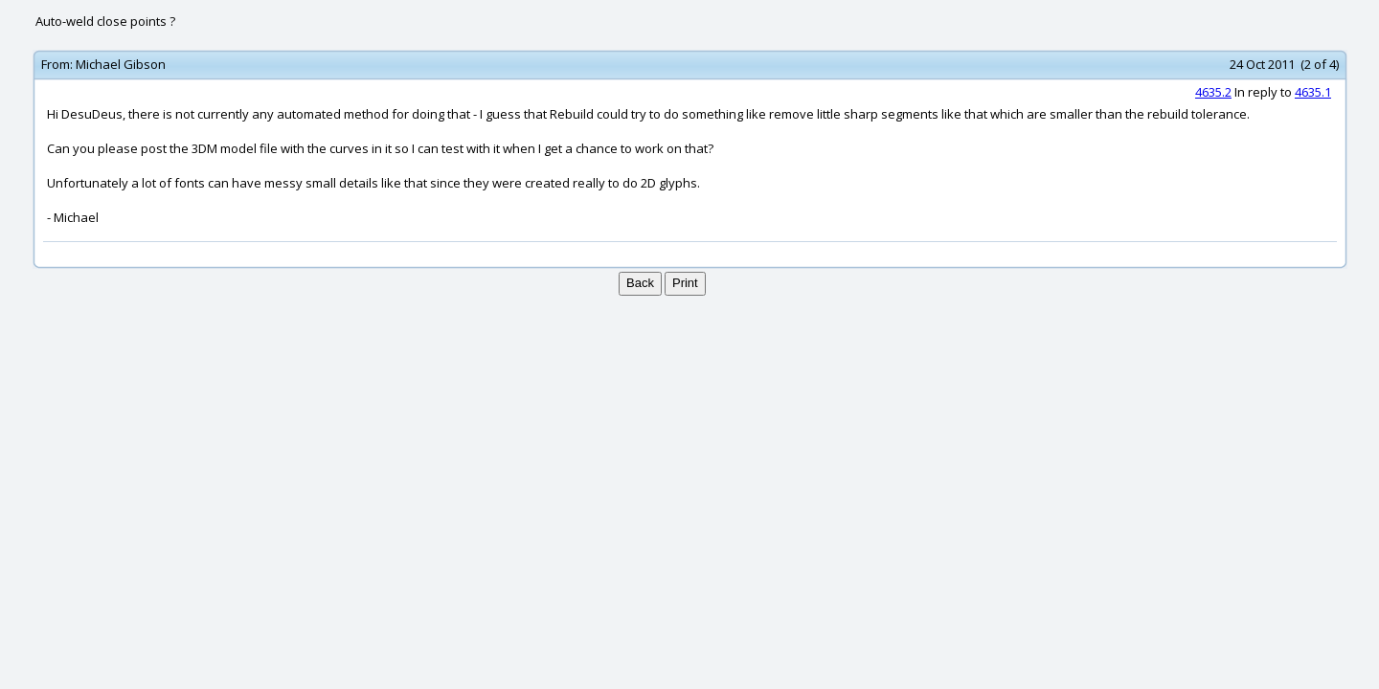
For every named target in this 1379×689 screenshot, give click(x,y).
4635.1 (1313, 91)
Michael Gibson (121, 64)
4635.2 (1213, 91)
